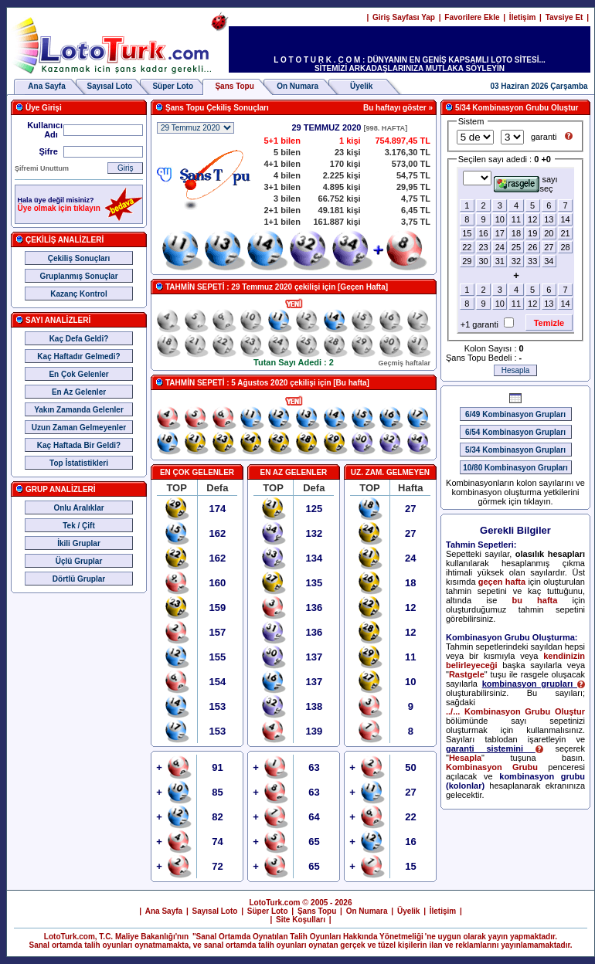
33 (532, 261)
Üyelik (361, 86)
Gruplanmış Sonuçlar (78, 276)
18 (516, 233)
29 (466, 261)
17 (500, 233)
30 (483, 261)
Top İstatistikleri (78, 463)
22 (466, 247)
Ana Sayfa (46, 86)
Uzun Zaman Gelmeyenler (79, 427)
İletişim (522, 17)
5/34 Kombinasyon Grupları (515, 450)
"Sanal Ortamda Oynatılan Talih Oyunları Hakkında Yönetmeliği (307, 936)
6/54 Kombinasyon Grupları (515, 432)
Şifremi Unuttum (42, 168)
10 (500, 219)
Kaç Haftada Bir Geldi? (79, 445)
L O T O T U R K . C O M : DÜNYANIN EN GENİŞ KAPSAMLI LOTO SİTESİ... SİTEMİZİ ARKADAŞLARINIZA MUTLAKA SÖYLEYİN (410, 64)
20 (548, 233)
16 (483, 233)
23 (483, 247)
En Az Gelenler (79, 392)
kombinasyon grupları (533, 683)
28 (565, 247)
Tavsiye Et (564, 17)
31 (500, 261)
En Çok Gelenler (78, 374)
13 (548, 219)
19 (532, 233)
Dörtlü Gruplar (79, 579)
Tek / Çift (78, 525)
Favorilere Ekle (471, 17)
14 (565, 219)
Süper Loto (172, 86)
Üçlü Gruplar (79, 561)
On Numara (297, 86)
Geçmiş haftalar (404, 363)
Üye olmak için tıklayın (59, 208)
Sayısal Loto (110, 86)
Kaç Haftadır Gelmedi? (78, 356)
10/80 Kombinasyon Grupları (515, 467)
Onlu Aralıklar (78, 508)
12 (532, 219)
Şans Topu (317, 911)
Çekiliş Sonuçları (79, 258)
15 (466, 233)
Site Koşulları (300, 919)
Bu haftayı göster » (398, 108)
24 (500, 247)
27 (548, 247)
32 (516, 261)
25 (516, 247)
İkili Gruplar (78, 543)
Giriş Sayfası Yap (403, 17)
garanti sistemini (494, 748)
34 (548, 261)
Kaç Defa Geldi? (79, 338)
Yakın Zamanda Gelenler (79, 410)
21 (565, 233)
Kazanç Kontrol (78, 294)
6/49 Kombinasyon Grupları (515, 414)
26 (532, 247)
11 (516, 219)
